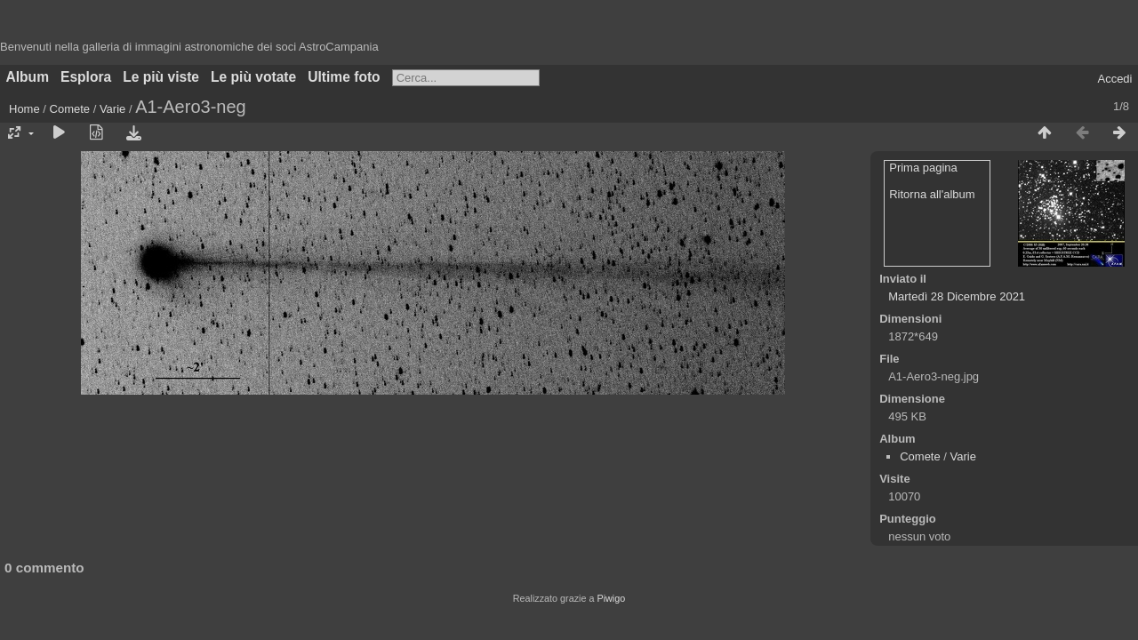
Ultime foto (344, 76)
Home (24, 109)
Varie (112, 109)
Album (28, 76)
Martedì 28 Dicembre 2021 (956, 296)
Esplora (85, 76)
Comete (70, 109)
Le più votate (253, 76)
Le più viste (161, 76)
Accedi (1114, 78)
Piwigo (611, 598)
